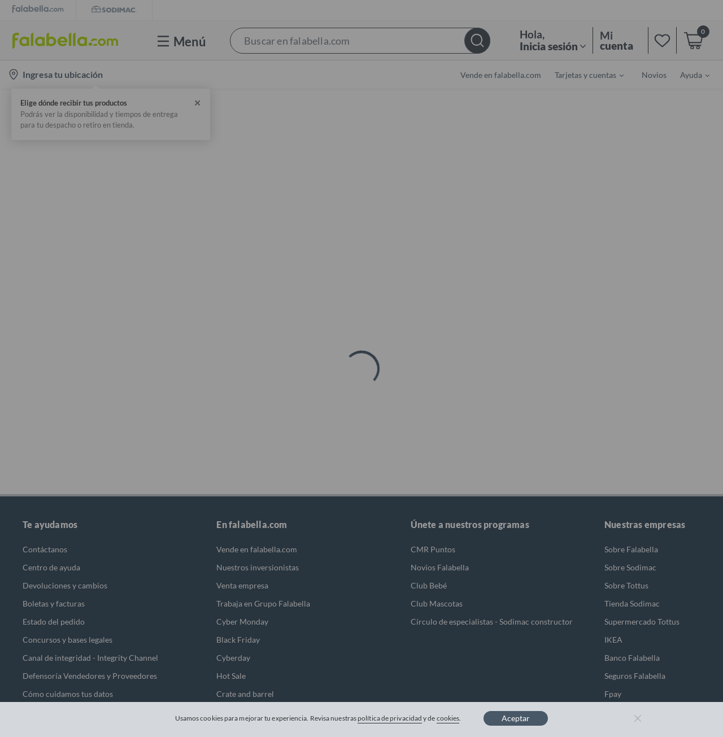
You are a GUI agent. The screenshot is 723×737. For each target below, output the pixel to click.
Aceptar (516, 718)
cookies (448, 718)
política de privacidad (390, 718)
